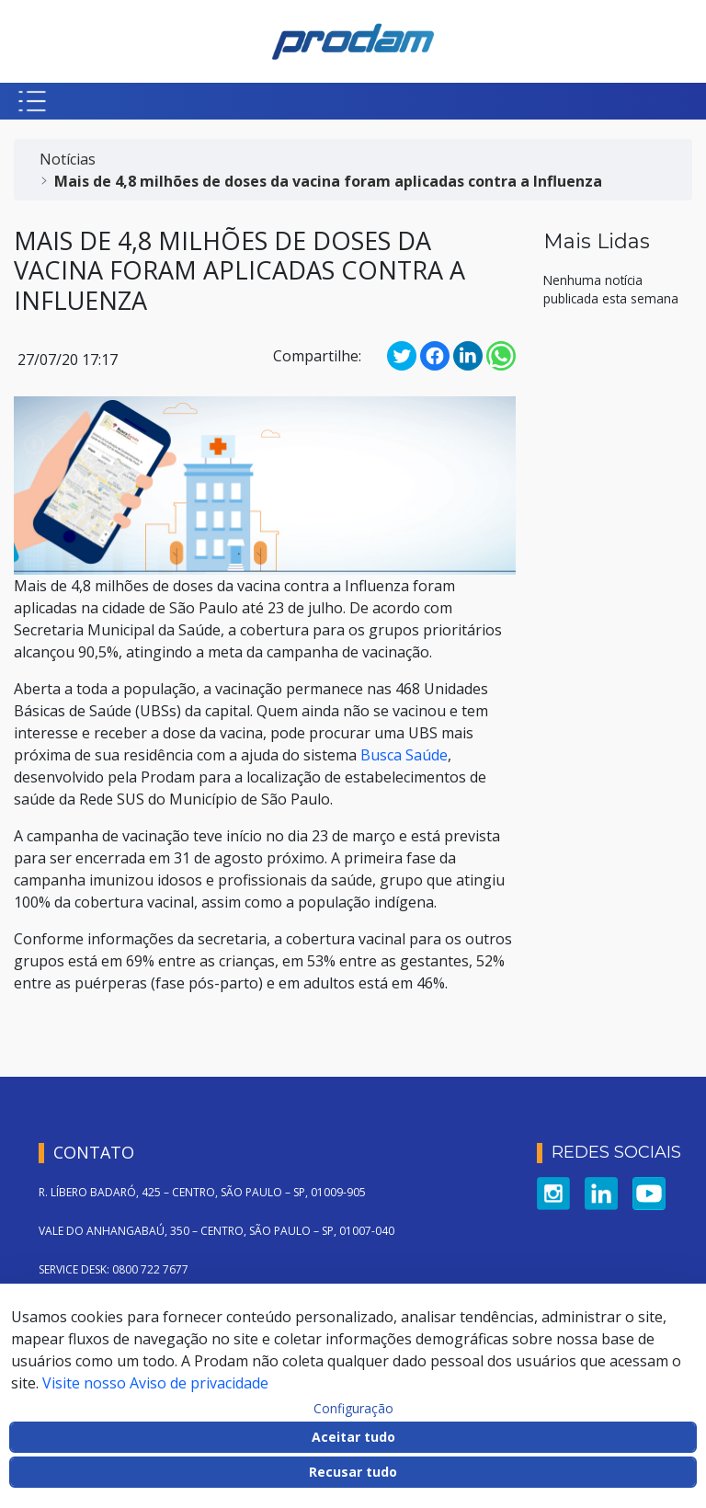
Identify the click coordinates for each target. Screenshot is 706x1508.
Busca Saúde (404, 755)
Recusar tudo (353, 1471)
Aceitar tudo (353, 1436)
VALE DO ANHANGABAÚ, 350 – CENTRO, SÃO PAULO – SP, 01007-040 (216, 1231)
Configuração (353, 1408)
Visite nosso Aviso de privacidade (155, 1383)
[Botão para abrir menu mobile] (32, 101)
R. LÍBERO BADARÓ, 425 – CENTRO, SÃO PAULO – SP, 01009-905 (202, 1192)
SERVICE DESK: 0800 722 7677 (113, 1269)
